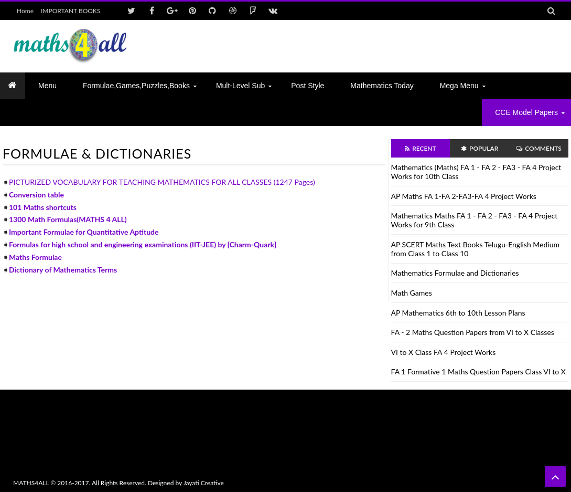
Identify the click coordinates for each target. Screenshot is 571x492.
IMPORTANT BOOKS (70, 11)
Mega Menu (459, 85)
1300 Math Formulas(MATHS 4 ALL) (68, 219)
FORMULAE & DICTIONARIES (97, 153)
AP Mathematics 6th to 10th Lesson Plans (458, 312)
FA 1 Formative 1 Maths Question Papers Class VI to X (478, 371)
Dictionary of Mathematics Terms (63, 269)
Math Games (411, 292)
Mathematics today (381, 85)
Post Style (307, 85)
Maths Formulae (35, 257)
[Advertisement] (367, 46)
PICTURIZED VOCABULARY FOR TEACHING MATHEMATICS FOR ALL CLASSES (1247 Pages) (162, 181)
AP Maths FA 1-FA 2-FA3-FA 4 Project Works (463, 196)
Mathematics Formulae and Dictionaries (455, 272)
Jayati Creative (204, 483)
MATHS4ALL (31, 483)
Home (25, 11)
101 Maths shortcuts (43, 207)
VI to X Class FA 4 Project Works (443, 352)
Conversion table (36, 194)
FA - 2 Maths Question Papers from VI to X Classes (472, 332)
